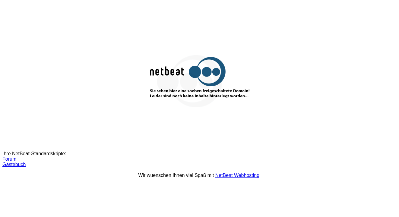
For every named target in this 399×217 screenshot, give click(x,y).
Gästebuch (14, 164)
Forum (9, 159)
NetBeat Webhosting (237, 175)
